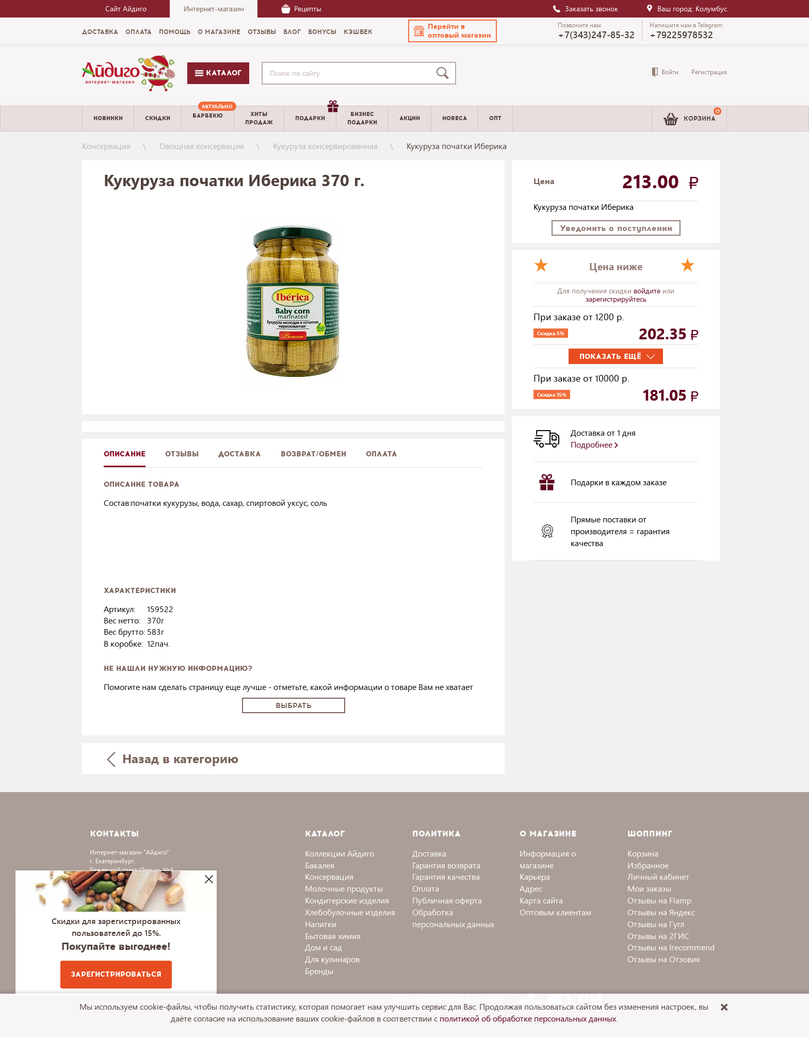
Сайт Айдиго (126, 8)
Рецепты (301, 8)
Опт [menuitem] (495, 118)
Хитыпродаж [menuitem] (259, 118)
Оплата (381, 454)
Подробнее (594, 444)
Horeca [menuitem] (454, 118)
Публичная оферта (447, 900)
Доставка (429, 853)
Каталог (218, 73)
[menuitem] (208, 118)
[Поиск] (444, 73)
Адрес (531, 888)
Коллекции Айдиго (339, 853)
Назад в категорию (173, 758)
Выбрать (294, 705)
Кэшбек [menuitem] (358, 32)
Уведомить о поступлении (616, 228)
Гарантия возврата (446, 865)
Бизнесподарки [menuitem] (362, 118)
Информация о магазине (548, 859)
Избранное (648, 865)
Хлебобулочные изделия (350, 912)
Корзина (642, 853)
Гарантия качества (446, 876)
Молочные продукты (344, 888)
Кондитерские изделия (347, 900)
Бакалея (319, 865)
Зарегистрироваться (116, 974)
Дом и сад (323, 947)
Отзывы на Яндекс (661, 912)
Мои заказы (649, 888)
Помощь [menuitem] (174, 32)
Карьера (535, 876)
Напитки (320, 923)
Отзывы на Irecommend (671, 947)
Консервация (106, 145)
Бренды (319, 970)
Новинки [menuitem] (108, 118)
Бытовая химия (333, 935)
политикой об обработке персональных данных (528, 1018)
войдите (648, 290)
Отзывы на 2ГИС (658, 935)
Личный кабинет (658, 876)
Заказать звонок (585, 8)
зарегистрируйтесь (616, 299)
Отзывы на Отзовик (663, 958)
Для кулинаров (332, 958)
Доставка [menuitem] (100, 32)
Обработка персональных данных (453, 918)
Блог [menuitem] (292, 32)
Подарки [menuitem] (315, 114)
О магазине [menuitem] (219, 32)
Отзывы (182, 454)
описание (124, 454)
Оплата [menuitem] (138, 32)
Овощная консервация (201, 145)
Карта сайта (541, 900)
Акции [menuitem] (409, 118)
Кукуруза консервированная (325, 145)
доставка (239, 454)
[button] (452, 31)
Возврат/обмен (313, 454)
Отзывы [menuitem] (262, 32)
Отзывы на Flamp (659, 900)
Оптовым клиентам (555, 912)
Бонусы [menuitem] (322, 32)
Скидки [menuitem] (157, 118)
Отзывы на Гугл (655, 923)
